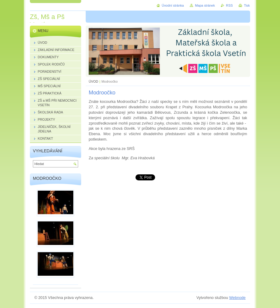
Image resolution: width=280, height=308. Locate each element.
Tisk (247, 5)
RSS (229, 5)
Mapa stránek (205, 5)
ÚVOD (93, 81)
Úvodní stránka (173, 5)
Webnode (237, 297)
